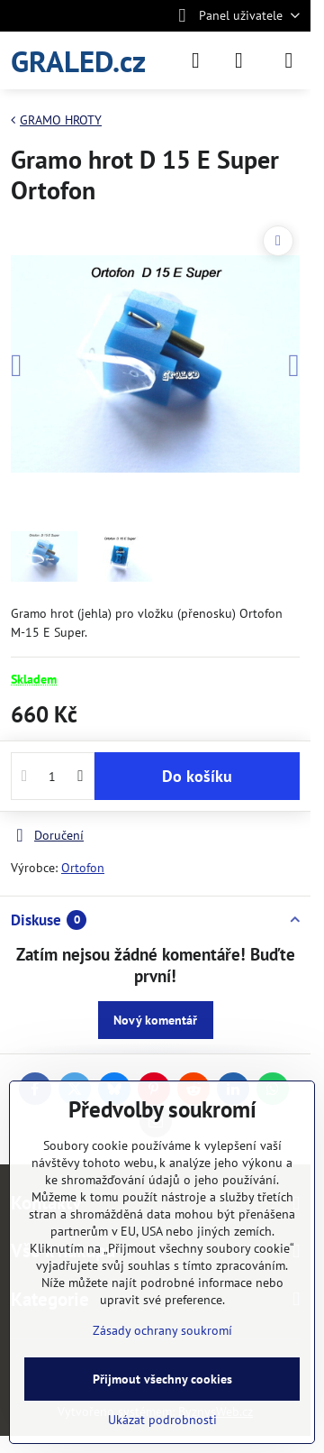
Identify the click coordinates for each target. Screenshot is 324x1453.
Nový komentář (155, 1020)
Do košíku (197, 776)
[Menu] (288, 60)
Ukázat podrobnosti (162, 1420)
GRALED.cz (78, 61)
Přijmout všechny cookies (162, 1379)
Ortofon (82, 868)
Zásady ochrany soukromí (162, 1330)
